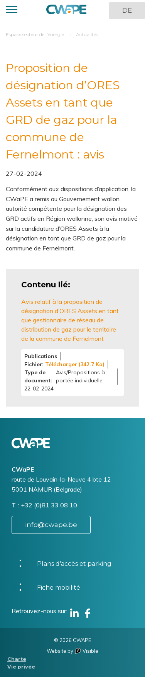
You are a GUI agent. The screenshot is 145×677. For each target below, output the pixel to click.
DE (127, 10)
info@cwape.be (51, 525)
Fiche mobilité (58, 587)
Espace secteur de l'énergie (35, 34)
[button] (11, 10)
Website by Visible (72, 651)
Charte (16, 659)
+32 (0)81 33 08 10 (49, 505)
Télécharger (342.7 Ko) (75, 364)
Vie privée (21, 667)
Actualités (87, 34)
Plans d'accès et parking (74, 563)
